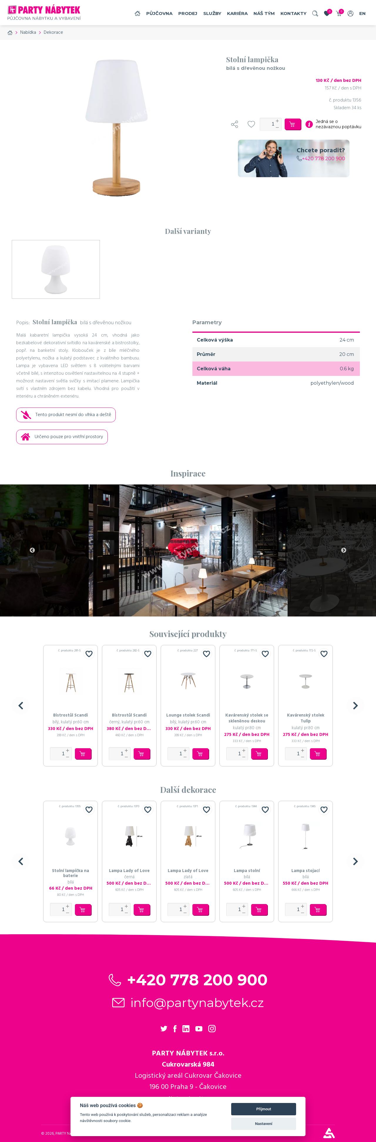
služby (212, 13)
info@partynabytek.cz (197, 1002)
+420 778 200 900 (321, 158)
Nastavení (263, 1123)
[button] (20, 705)
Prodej (187, 13)
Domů (137, 13)
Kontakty (293, 13)
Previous (32, 550)
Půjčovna (159, 13)
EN (362, 13)
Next (344, 550)
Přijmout (263, 1109)
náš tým (264, 13)
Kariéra (237, 13)
